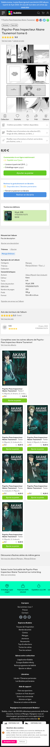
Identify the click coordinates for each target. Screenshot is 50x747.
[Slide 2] (23, 109)
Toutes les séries (25, 647)
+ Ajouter (13, 249)
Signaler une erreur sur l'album (12, 301)
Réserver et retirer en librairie (25, 702)
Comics (25, 633)
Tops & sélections (25, 644)
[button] (4, 79)
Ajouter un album (25, 668)
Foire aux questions (25, 691)
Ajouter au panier (25, 173)
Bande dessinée (25, 630)
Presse (25, 610)
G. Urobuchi (23, 394)
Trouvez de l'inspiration (25, 627)
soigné (21, 167)
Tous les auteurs (25, 650)
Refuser (22, 741)
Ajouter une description (10, 243)
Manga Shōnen (31, 266)
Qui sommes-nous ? (25, 607)
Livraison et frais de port (25, 694)
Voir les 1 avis (6, 41)
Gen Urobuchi (42, 275)
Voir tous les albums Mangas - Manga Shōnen (18, 559)
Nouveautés (25, 641)
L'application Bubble (25, 660)
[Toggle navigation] (3, 13)
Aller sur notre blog (8, 575)
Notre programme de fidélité (25, 665)
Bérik (29, 442)
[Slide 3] (27, 109)
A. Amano (14, 394)
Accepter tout (9, 741)
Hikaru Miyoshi (31, 275)
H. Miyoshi (6, 394)
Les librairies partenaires (25, 681)
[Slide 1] (19, 109)
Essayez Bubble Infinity (25, 662)
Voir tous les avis (7, 319)
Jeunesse (25, 638)
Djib (10, 326)
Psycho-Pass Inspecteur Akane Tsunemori (19, 20)
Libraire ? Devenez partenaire (25, 678)
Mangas (29, 263)
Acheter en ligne (25, 699)
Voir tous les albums (8, 345)
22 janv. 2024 (43, 326)
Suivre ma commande (25, 696)
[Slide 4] (31, 109)
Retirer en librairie (25, 194)
